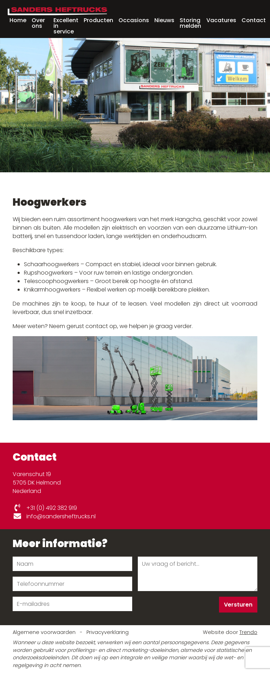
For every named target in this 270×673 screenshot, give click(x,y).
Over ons (38, 23)
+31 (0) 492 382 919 (45, 508)
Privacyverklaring (107, 632)
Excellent (65, 25)
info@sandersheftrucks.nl (54, 516)
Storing (190, 22)
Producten (98, 20)
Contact (254, 20)
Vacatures (221, 20)
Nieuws (164, 20)
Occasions (133, 20)
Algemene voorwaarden (45, 632)
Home (17, 20)
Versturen (238, 605)
